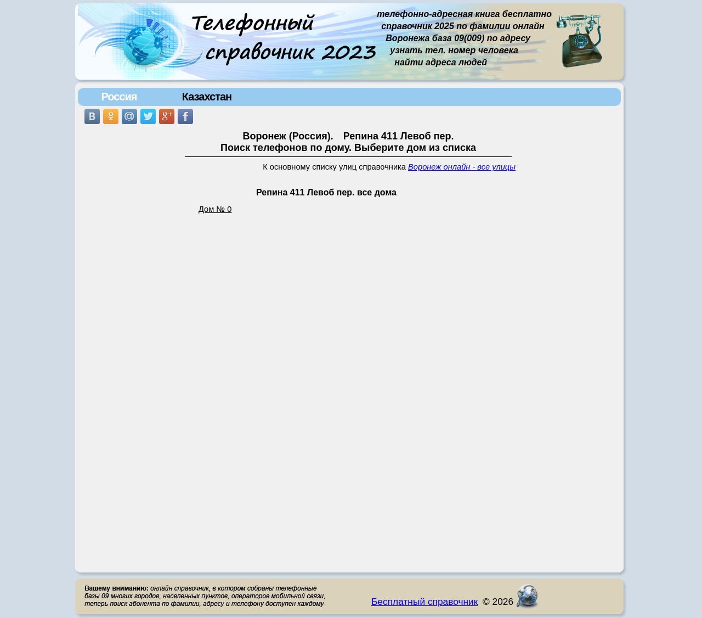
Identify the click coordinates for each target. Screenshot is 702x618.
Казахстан (206, 97)
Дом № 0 (215, 209)
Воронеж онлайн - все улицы (462, 166)
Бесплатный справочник (424, 601)
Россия (119, 97)
